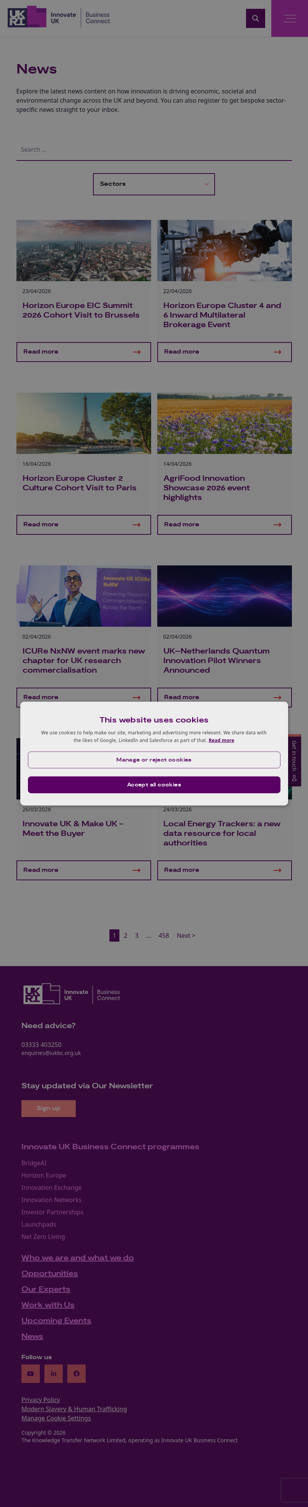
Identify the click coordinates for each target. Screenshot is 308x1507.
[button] (154, 760)
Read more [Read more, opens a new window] (221, 740)
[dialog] (154, 754)
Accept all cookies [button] (154, 784)
